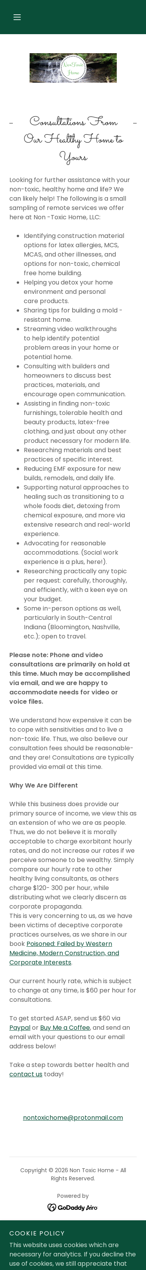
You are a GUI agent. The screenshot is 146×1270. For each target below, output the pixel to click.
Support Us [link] (73, 1229)
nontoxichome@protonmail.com (73, 1117)
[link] (73, 68)
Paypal (19, 1027)
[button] (17, 17)
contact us (25, 1074)
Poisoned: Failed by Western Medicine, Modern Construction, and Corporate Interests (64, 953)
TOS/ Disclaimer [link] (73, 1240)
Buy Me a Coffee (65, 1027)
